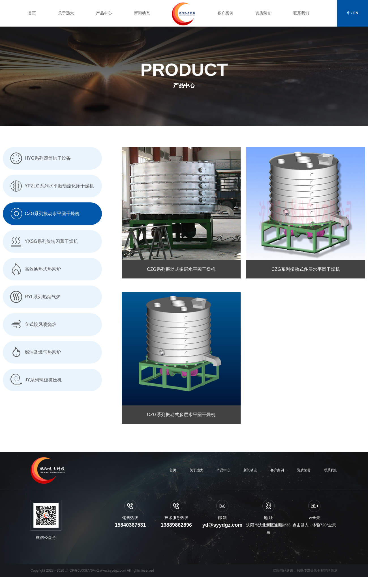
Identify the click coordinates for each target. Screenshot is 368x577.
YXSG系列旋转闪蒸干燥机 (43, 241)
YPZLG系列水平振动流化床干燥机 (51, 185)
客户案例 (225, 13)
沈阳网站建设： (285, 570)
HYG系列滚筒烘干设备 (39, 158)
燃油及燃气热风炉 (35, 352)
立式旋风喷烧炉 (32, 324)
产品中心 (104, 13)
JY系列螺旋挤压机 (35, 379)
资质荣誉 (263, 13)
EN (355, 13)
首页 (32, 13)
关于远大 (66, 13)
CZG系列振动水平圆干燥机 (44, 213)
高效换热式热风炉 (35, 269)
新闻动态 (142, 13)
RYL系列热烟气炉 (34, 296)
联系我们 (301, 13)
